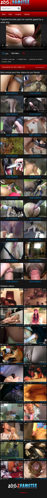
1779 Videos (12, 261)
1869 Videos (35, 219)
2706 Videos (12, 177)
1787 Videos (35, 240)
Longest (18, 14)
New (10, 14)
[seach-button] (19, 8)
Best (3, 14)
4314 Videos (12, 135)
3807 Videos (35, 135)
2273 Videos (12, 198)
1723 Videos (12, 282)
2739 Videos (35, 156)
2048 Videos (35, 198)
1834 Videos (12, 240)
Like (5, 53)
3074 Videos (12, 156)
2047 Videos (12, 219)
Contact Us (23, 492)
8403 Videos (12, 93)
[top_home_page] (16, 2)
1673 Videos (35, 282)
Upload (26, 14)
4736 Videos (35, 114)
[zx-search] (11, 8)
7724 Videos (35, 93)
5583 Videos (12, 114)
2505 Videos (35, 177)
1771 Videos (35, 261)
